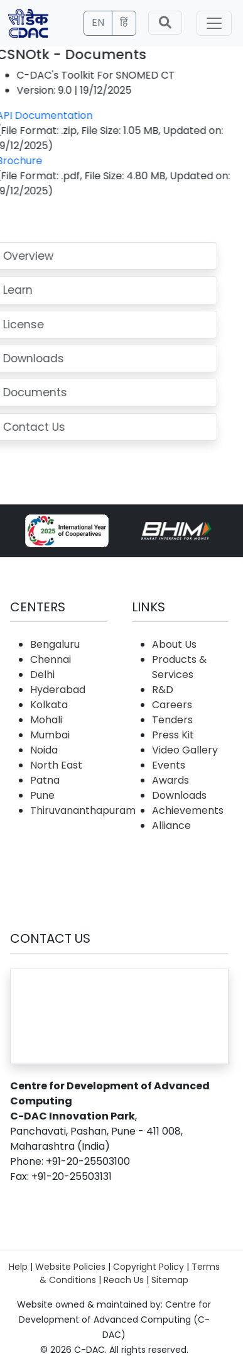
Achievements (188, 810)
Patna (45, 780)
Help (18, 1266)
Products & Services (179, 667)
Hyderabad (57, 689)
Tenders (172, 720)
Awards (170, 780)
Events (168, 765)
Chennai (50, 659)
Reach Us (124, 1280)
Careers (172, 704)
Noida (44, 750)
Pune (42, 795)
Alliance (171, 825)
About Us (174, 644)
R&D (162, 689)
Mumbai (50, 735)
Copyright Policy (148, 1266)
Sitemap (169, 1280)
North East (56, 765)
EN (98, 22)
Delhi (42, 674)
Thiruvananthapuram (83, 810)
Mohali (46, 720)
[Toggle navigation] (214, 23)
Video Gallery (185, 750)
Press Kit (173, 735)
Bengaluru (55, 644)
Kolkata (49, 704)
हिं (124, 22)
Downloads (179, 795)
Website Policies (70, 1266)
